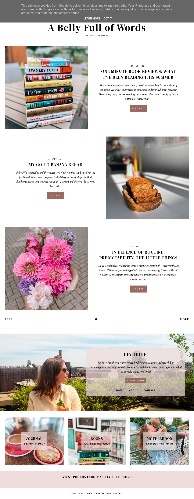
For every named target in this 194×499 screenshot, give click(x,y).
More (184, 319)
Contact (149, 390)
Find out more (136, 380)
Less (9, 319)
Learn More (92, 18)
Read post (138, 108)
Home (120, 390)
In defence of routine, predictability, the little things (138, 255)
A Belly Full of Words (97, 27)
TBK (120, 494)
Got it (108, 18)
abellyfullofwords (115, 477)
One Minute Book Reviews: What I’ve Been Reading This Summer (138, 74)
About (133, 390)
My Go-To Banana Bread (56, 164)
